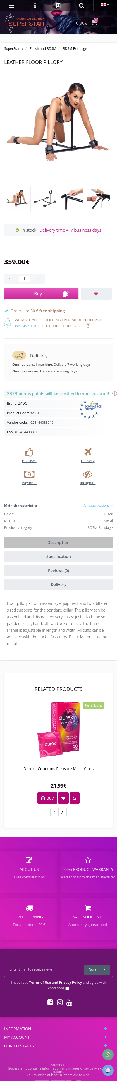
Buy (47, 798)
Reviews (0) (58, 570)
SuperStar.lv (13, 48)
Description (58, 542)
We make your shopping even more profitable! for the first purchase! (59, 322)
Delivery (58, 584)
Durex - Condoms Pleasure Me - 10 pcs (58, 768)
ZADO (22, 403)
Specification (58, 556)
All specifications (98, 505)
